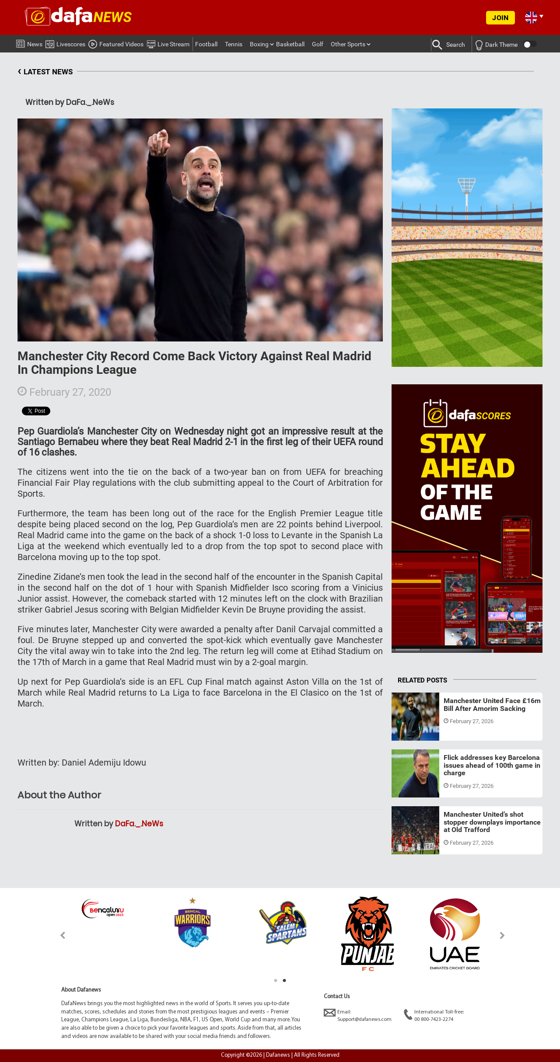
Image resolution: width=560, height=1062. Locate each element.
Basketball (290, 44)
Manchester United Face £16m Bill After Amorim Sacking (492, 704)
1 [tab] (275, 980)
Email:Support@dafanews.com (358, 1015)
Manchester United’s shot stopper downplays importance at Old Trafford (492, 822)
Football (206, 44)
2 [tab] (284, 980)
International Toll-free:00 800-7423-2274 (434, 1015)
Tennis (233, 44)
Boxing (259, 44)
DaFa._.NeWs (139, 823)
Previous (57, 935)
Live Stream (168, 43)
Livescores (65, 42)
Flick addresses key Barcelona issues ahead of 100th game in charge (492, 765)
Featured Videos (116, 43)
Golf (317, 44)
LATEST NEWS (45, 72)
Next (502, 935)
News (29, 42)
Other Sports (348, 44)
